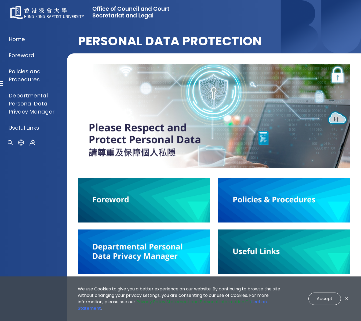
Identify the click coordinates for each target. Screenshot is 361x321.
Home (17, 123)
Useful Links (24, 211)
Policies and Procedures (25, 159)
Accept (325, 299)
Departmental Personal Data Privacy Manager (31, 187)
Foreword (21, 139)
